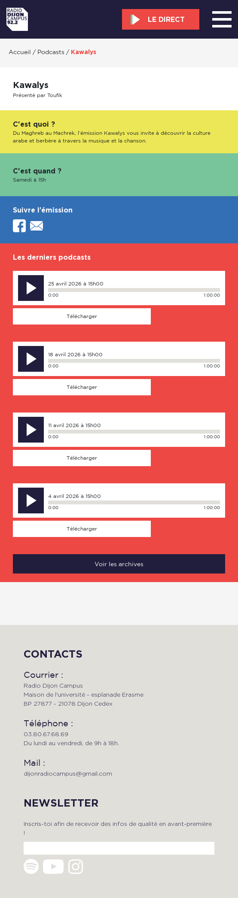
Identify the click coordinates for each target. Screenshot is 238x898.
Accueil (20, 52)
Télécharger (82, 316)
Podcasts (50, 52)
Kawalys (83, 52)
